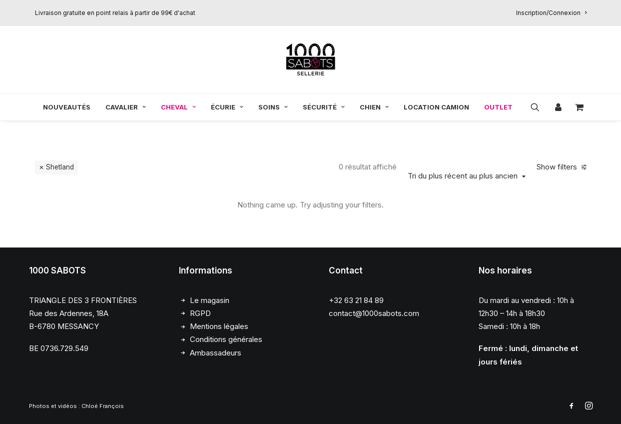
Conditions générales (226, 339)
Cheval (178, 107)
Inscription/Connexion (551, 12)
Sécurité (324, 107)
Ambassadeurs (215, 352)
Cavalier (125, 107)
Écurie (227, 107)
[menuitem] (551, 13)
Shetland (60, 166)
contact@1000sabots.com (374, 313)
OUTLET (498, 107)
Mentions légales (219, 325)
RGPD (200, 313)
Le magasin (209, 299)
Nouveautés (66, 107)
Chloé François (102, 405)
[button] (538, 107)
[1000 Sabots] (311, 60)
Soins (273, 107)
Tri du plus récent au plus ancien (463, 175)
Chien (374, 107)
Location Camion (436, 107)
